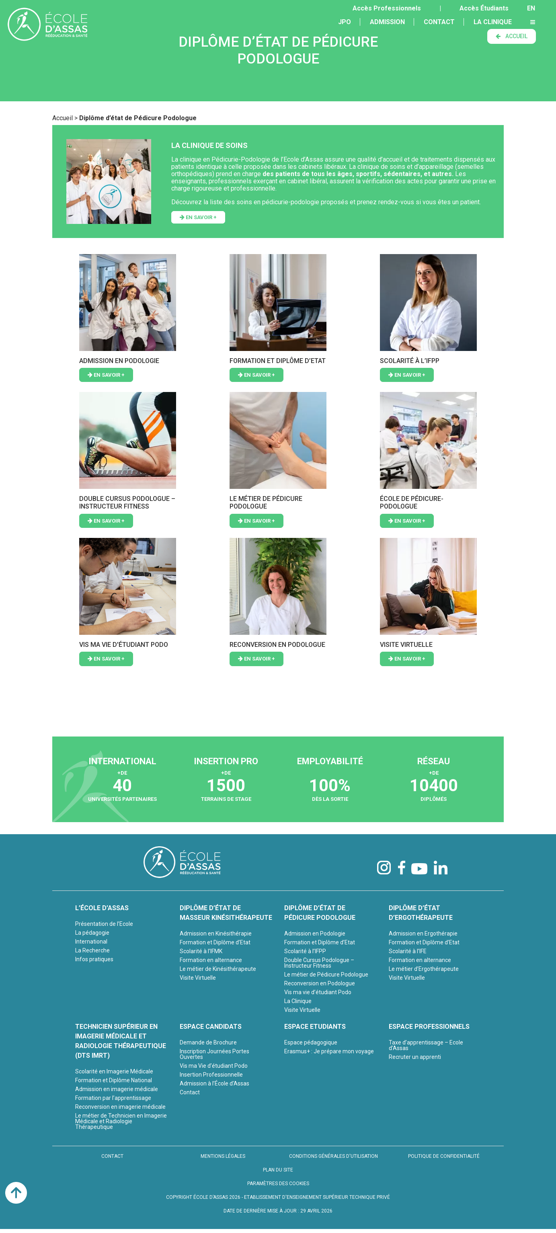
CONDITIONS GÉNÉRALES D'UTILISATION (333, 1156)
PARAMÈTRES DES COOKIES (278, 1183)
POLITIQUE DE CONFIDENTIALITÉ (444, 1156)
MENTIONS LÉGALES (223, 1156)
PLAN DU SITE (278, 1170)
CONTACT (112, 1156)
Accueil (62, 118)
